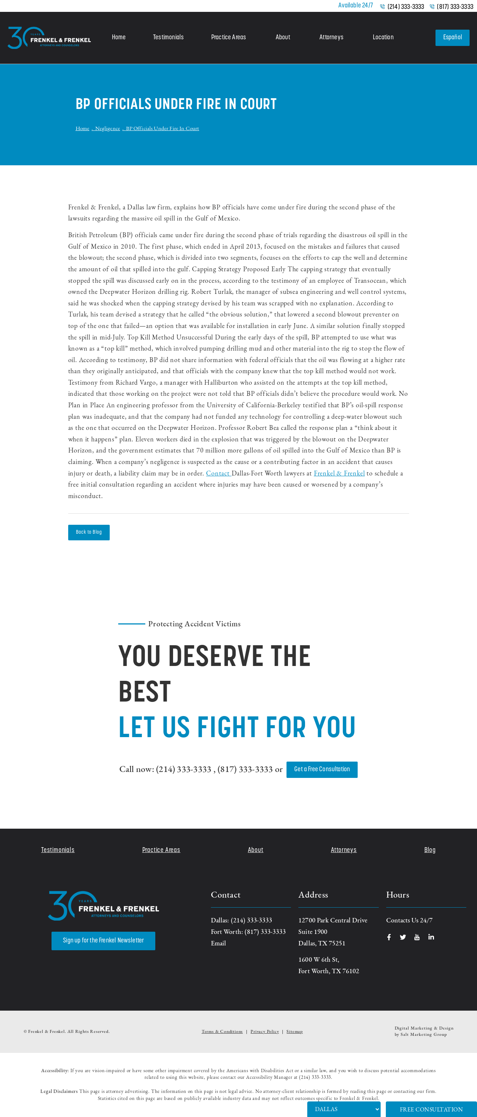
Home (119, 37)
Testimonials (168, 37)
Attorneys (331, 37)
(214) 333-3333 (406, 7)
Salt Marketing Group (424, 1035)
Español (452, 37)
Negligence (107, 129)
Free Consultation (431, 1110)
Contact (218, 473)
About (282, 37)
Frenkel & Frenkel (339, 473)
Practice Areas (228, 37)
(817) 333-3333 (455, 7)
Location (382, 37)
